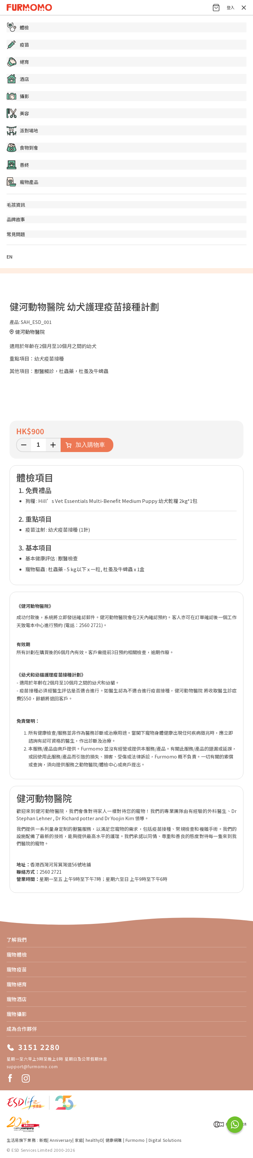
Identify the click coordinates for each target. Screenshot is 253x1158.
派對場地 (22, 130)
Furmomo (135, 1140)
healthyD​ (94, 1140)
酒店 (18, 79)
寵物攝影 (17, 1013)
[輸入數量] (38, 445)
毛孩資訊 (16, 204)
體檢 (18, 27)
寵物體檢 (17, 954)
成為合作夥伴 (22, 1028)
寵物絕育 (17, 984)
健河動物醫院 (30, 331)
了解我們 (17, 939)
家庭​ (79, 1140)
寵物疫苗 (17, 969)
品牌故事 (16, 219)
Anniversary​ (61, 1140)
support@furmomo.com (32, 1066)
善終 (18, 165)
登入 (231, 7)
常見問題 (16, 234)
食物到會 (22, 148)
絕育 (18, 62)
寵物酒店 (17, 999)
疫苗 (18, 45)
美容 (18, 113)
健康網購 (114, 1140)
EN (10, 256)
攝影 (18, 96)
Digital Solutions (165, 1140)
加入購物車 (90, 444)
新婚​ (43, 1140)
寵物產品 (22, 182)
